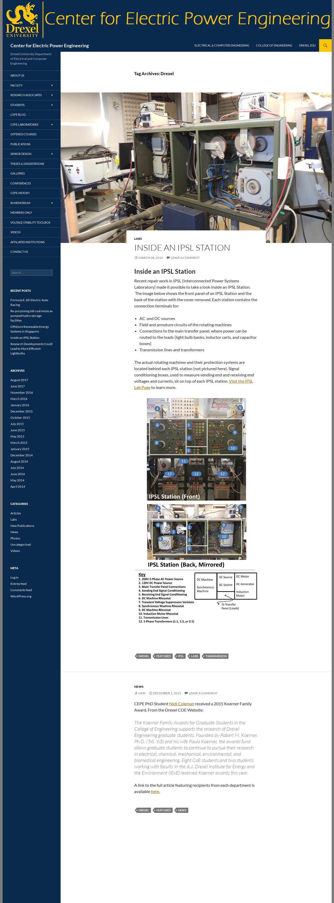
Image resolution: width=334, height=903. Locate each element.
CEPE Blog (18, 114)
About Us (17, 75)
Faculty (16, 85)
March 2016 (18, 399)
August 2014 (19, 461)
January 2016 (19, 405)
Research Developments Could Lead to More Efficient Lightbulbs (31, 348)
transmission (216, 656)
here (155, 791)
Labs (138, 239)
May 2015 (17, 436)
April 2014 (17, 486)
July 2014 (17, 468)
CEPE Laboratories (24, 124)
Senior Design (20, 153)
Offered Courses (23, 134)
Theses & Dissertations (27, 163)
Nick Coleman (181, 703)
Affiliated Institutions (27, 242)
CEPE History (20, 193)
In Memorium (20, 203)
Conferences (20, 183)
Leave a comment (185, 258)
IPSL (181, 656)
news (182, 810)
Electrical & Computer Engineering (222, 45)
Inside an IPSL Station (182, 247)
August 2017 (19, 380)
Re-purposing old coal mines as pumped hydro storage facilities (31, 315)
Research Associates (26, 95)
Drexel (144, 656)
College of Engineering (274, 45)
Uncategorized (20, 544)
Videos (15, 232)
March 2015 (18, 443)
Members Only (21, 212)
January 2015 (19, 449)
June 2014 (17, 474)
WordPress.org (20, 596)
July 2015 (17, 424)
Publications (20, 144)
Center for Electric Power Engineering (49, 45)
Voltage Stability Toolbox (30, 222)
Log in (14, 577)
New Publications (22, 526)
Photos (15, 538)
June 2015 (17, 430)
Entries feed (18, 584)
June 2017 (17, 386)
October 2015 (20, 418)
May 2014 (17, 480)
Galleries (17, 173)
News (139, 687)
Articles (15, 513)
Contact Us (19, 251)
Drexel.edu (307, 45)
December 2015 (21, 411)
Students (17, 105)
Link (141, 693)
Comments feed (21, 590)
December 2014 (21, 455)
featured (163, 656)
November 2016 (21, 392)
